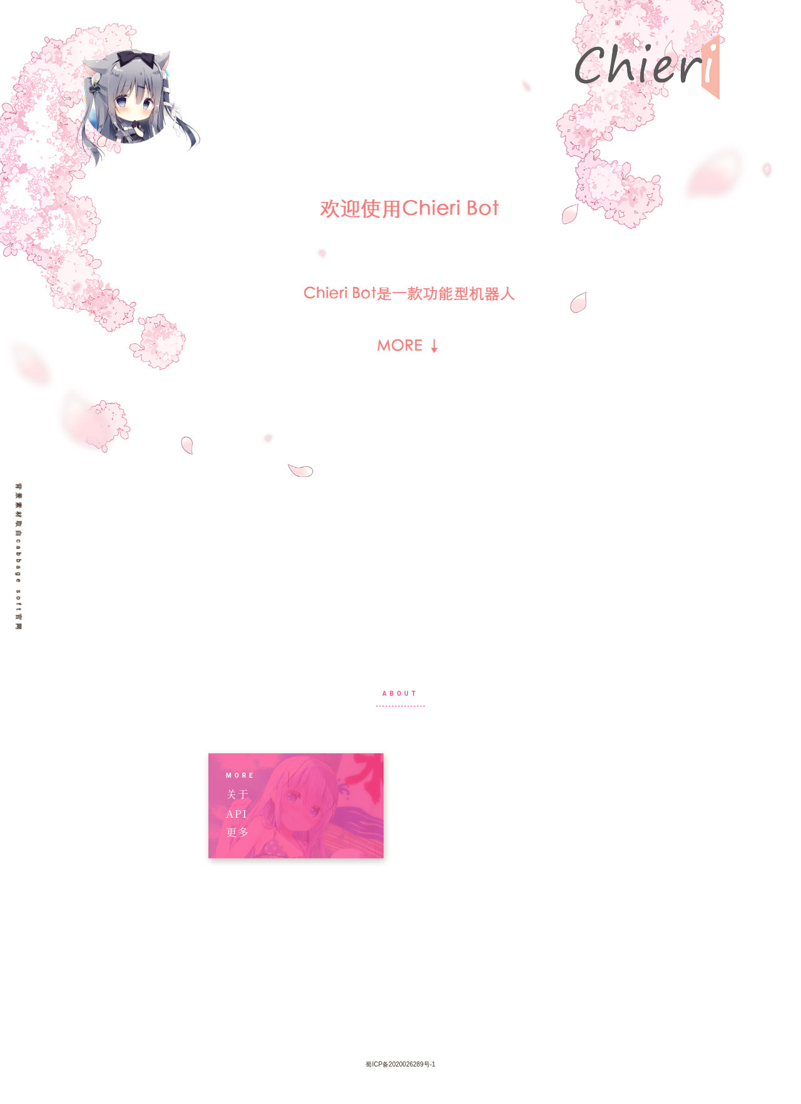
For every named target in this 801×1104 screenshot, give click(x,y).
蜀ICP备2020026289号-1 (400, 1064)
